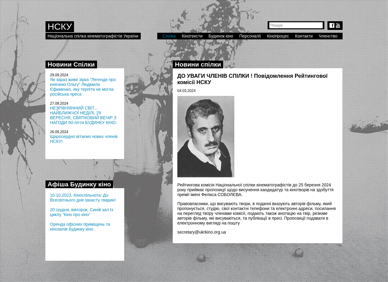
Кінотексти (192, 36)
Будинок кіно (221, 36)
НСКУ (60, 26)
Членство (328, 36)
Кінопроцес (278, 36)
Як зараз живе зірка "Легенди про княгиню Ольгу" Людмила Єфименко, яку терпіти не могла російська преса (83, 87)
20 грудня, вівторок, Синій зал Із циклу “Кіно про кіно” (81, 212)
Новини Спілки (71, 64)
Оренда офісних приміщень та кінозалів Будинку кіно (80, 226)
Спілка (169, 36)
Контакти (304, 36)
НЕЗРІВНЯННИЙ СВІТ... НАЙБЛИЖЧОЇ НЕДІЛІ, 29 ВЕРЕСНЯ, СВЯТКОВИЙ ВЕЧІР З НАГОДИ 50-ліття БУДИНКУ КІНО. (83, 115)
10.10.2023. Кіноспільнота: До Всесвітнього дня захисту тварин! (83, 197)
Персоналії (250, 36)
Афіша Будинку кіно (79, 184)
